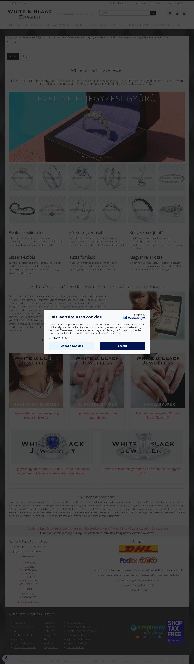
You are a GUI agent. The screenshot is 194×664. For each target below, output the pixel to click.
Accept (122, 346)
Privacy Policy (58, 337)
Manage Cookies (71, 346)
